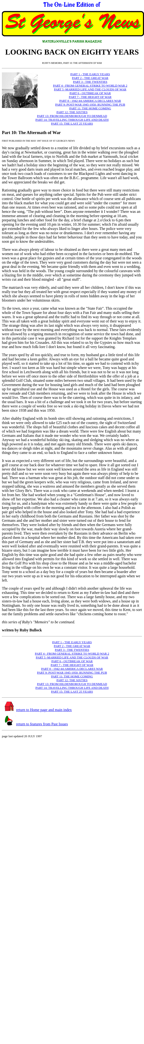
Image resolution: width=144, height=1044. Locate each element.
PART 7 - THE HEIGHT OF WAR (90, 97)
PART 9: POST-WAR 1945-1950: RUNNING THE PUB (90, 104)
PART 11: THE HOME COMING (90, 108)
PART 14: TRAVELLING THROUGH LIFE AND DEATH (71, 119)
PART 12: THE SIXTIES (72, 112)
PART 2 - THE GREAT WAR (90, 78)
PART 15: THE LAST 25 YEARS (72, 123)
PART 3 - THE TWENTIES (90, 82)
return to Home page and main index (44, 710)
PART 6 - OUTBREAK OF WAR (90, 93)
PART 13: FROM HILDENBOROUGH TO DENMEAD (72, 116)
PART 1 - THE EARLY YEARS (90, 74)
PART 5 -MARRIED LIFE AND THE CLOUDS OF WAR (90, 89)
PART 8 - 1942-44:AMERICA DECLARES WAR (90, 101)
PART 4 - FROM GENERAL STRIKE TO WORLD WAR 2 (90, 85)
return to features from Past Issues (42, 724)
